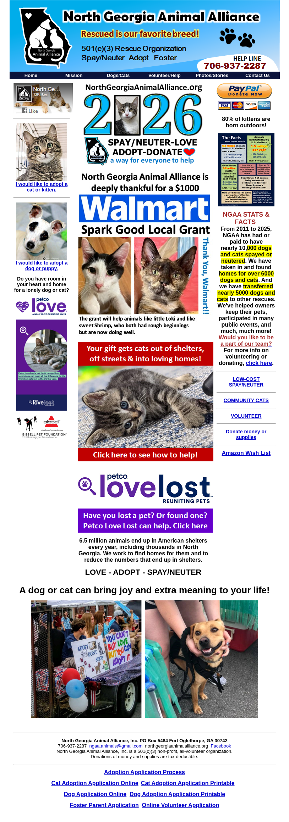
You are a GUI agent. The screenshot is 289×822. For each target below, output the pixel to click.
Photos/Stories (212, 75)
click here (259, 363)
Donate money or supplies (246, 434)
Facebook (221, 746)
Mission (73, 75)
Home (30, 75)
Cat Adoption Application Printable (188, 783)
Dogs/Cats (118, 75)
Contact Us (257, 75)
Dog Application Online (95, 794)
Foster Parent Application (104, 805)
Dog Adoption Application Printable (177, 794)
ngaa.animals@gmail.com (116, 746)
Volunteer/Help (164, 75)
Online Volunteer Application (180, 805)
